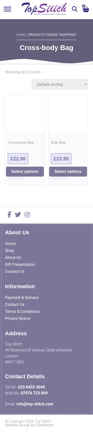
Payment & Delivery (22, 297)
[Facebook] (8, 215)
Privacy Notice (17, 318)
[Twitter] (16, 215)
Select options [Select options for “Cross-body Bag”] (24, 171)
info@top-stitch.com (35, 404)
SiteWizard (44, 425)
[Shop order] (60, 84)
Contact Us (15, 271)
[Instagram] (26, 215)
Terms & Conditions (22, 311)
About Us (13, 257)
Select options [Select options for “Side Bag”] (68, 171)
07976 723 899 (34, 393)
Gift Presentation (20, 264)
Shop (9, 250)
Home (21, 35)
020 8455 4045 (31, 387)
